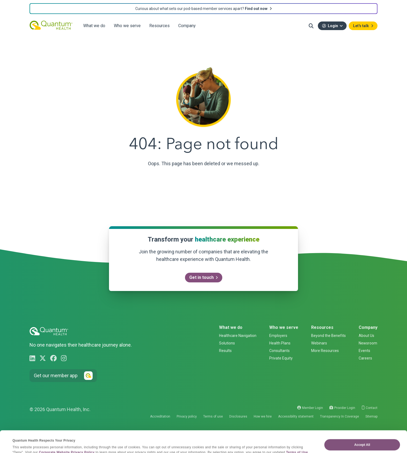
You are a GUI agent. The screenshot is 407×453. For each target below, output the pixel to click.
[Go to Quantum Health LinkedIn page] (32, 358)
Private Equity (281, 358)
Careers (365, 358)
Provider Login (342, 408)
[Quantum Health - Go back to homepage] (51, 25)
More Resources (325, 350)
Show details (23, 443)
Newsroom (368, 343)
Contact (369, 408)
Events (364, 350)
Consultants (279, 350)
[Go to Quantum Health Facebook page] (53, 358)
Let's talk (361, 26)
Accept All (362, 424)
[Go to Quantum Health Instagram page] (64, 358)
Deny (362, 439)
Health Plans (279, 343)
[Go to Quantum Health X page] (42, 358)
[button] (311, 25)
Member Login (310, 408)
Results (225, 350)
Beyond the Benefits (328, 335)
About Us (366, 335)
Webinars (319, 343)
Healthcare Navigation (237, 335)
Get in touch (201, 277)
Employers (278, 335)
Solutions (227, 343)
